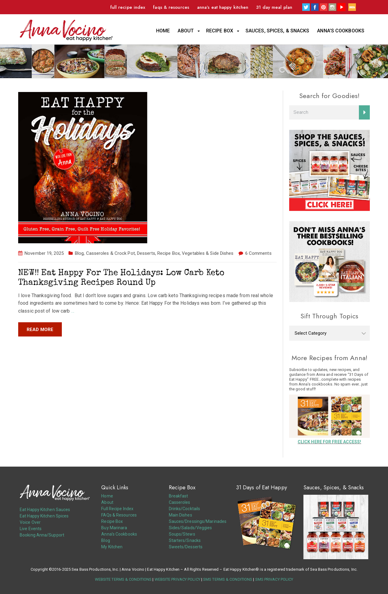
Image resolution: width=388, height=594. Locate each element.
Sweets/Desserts (186, 546)
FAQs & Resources (171, 7)
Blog (79, 253)
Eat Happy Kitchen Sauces (45, 509)
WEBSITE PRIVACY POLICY (177, 579)
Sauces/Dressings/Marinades (198, 521)
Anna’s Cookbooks (340, 31)
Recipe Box (219, 31)
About (186, 31)
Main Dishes (180, 515)
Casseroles (179, 502)
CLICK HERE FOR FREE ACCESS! (329, 441)
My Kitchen (111, 546)
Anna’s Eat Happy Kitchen (222, 7)
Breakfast (178, 496)
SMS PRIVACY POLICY (274, 579)
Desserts (146, 253)
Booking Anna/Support (42, 535)
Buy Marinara (114, 527)
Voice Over (30, 522)
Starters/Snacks (185, 540)
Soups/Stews (182, 534)
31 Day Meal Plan (274, 7)
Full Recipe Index (128, 7)
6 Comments (258, 253)
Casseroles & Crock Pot (110, 253)
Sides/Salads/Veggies (190, 527)
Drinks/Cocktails (184, 508)
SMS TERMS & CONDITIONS (227, 579)
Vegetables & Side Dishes (207, 253)
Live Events (31, 528)
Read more (40, 329)
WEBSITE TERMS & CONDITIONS (123, 579)
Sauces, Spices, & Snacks (277, 31)
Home (163, 31)
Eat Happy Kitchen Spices (44, 516)
